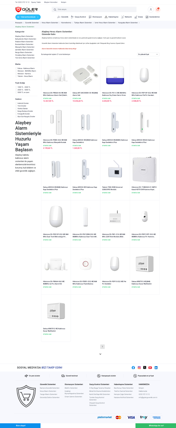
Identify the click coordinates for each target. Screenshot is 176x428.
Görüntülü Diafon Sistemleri (49, 397)
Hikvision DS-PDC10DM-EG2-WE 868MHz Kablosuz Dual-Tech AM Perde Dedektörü (84, 235)
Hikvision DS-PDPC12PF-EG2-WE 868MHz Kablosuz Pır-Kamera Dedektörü (144, 235)
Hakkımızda (143, 391)
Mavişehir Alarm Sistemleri (24, 47)
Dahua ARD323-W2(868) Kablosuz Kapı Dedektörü (85, 141)
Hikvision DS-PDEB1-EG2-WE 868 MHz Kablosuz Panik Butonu (85, 283)
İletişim (141, 388)
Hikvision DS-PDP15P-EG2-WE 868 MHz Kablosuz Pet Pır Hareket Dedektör (144, 94)
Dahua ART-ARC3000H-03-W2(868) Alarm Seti (85, 94)
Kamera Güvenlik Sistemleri (49, 388)
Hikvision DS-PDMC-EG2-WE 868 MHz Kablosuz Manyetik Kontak (55, 141)
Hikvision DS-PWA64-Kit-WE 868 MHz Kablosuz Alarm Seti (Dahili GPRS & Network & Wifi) (55, 94)
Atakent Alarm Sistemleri (24, 42)
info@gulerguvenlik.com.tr (148, 397)
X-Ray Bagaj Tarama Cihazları (99, 388)
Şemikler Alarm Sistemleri (24, 50)
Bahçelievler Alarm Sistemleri (25, 39)
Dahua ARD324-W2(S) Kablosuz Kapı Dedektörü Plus (143, 141)
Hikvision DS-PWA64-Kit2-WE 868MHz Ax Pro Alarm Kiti (54, 283)
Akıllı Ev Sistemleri (71, 388)
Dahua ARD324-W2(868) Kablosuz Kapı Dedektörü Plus (55, 188)
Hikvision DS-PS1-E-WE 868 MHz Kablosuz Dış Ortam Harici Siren (114, 94)
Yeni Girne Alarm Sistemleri (25, 58)
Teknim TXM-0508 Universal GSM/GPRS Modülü (112, 188)
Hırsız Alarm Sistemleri (48, 391)
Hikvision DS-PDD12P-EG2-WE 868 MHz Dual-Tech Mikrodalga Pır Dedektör (55, 235)
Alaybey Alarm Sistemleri (24, 36)
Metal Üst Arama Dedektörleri (99, 391)
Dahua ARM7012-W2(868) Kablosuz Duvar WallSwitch (142, 283)
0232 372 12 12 (144, 394)
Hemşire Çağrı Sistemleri (123, 394)
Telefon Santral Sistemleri (123, 391)
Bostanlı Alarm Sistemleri (24, 44)
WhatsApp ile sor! (156, 426)
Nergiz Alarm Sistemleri (23, 52)
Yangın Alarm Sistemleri (48, 394)
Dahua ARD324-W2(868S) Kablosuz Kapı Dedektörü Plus (115, 141)
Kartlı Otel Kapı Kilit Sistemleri (99, 394)
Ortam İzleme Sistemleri (73, 397)
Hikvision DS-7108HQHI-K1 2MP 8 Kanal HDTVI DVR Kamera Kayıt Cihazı (144, 188)
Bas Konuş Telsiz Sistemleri (123, 388)
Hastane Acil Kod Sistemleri (123, 397)
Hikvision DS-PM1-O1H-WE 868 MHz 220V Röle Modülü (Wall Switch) (113, 235)
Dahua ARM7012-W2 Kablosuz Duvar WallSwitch (54, 330)
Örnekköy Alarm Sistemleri (24, 55)
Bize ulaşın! (20, 426)
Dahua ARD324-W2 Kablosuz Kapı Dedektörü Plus (85, 188)
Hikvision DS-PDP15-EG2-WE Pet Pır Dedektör (114, 283)
